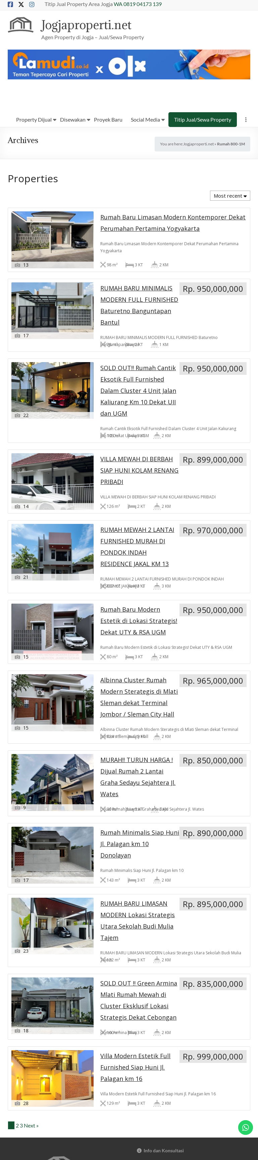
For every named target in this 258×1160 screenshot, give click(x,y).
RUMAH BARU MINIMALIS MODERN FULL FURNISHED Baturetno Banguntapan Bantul (128, 285)
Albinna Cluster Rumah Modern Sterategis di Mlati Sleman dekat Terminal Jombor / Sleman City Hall (41, 576)
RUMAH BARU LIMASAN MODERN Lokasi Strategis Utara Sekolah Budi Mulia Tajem (42, 719)
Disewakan (73, 120)
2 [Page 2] (17, 797)
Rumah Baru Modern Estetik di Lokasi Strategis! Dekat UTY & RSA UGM (210, 429)
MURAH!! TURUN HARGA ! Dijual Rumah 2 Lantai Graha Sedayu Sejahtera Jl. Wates (124, 573)
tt (190, 1100)
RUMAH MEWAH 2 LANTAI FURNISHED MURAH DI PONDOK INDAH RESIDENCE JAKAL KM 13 (126, 432)
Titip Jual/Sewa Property (202, 120)
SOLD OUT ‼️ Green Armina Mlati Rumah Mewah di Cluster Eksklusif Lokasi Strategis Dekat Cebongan (127, 722)
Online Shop (149, 995)
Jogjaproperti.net (90, 24)
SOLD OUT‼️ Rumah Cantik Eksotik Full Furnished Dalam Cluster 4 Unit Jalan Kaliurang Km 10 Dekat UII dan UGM (208, 288)
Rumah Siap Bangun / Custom (167, 1037)
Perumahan (149, 1016)
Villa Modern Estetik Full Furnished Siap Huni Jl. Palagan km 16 (209, 716)
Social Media (145, 120)
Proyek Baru (108, 120)
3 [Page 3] (21, 797)
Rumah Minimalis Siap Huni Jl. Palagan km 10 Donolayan (209, 566)
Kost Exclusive (152, 1005)
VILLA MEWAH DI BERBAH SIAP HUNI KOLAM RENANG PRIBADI (42, 429)
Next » (31, 797)
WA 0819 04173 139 (138, 4)
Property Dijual (34, 120)
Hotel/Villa (148, 1027)
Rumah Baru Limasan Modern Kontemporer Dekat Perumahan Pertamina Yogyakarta (45, 288)
